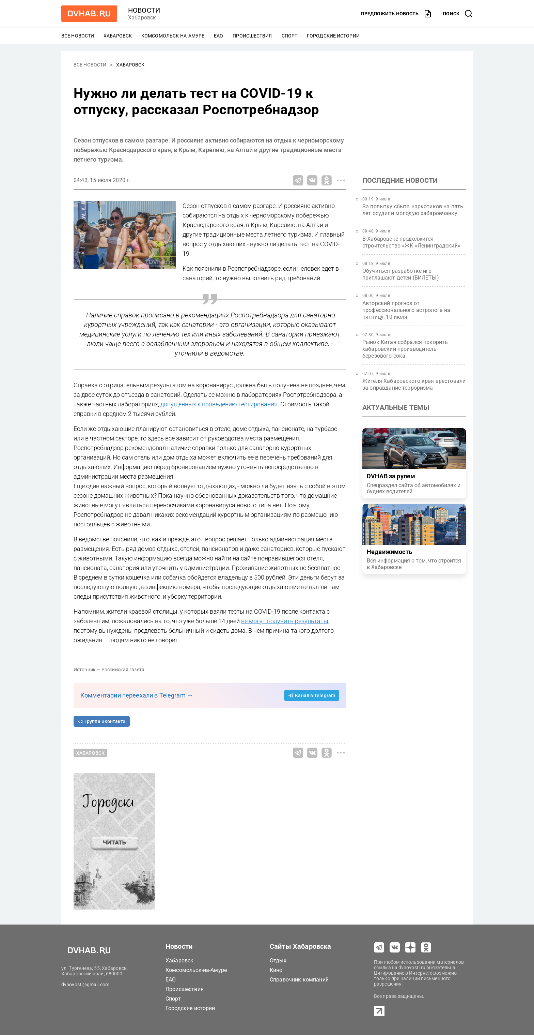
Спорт (290, 36)
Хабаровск (118, 36)
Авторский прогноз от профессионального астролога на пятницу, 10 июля (406, 310)
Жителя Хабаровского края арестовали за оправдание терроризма (414, 384)
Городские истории (333, 36)
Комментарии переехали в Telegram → (136, 695)
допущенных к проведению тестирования (219, 404)
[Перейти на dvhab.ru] (89, 13)
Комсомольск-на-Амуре (172, 36)
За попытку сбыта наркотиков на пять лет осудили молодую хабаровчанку (412, 209)
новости (144, 10)
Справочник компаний (299, 979)
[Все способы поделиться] (341, 180)
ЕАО (218, 36)
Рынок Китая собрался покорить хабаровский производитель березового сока (405, 349)
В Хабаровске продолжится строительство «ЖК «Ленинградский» (411, 242)
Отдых (278, 960)
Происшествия (252, 36)
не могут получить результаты (284, 621)
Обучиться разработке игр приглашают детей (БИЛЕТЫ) (400, 274)
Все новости (77, 36)
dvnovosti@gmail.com (85, 984)
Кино (276, 970)
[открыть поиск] (458, 14)
